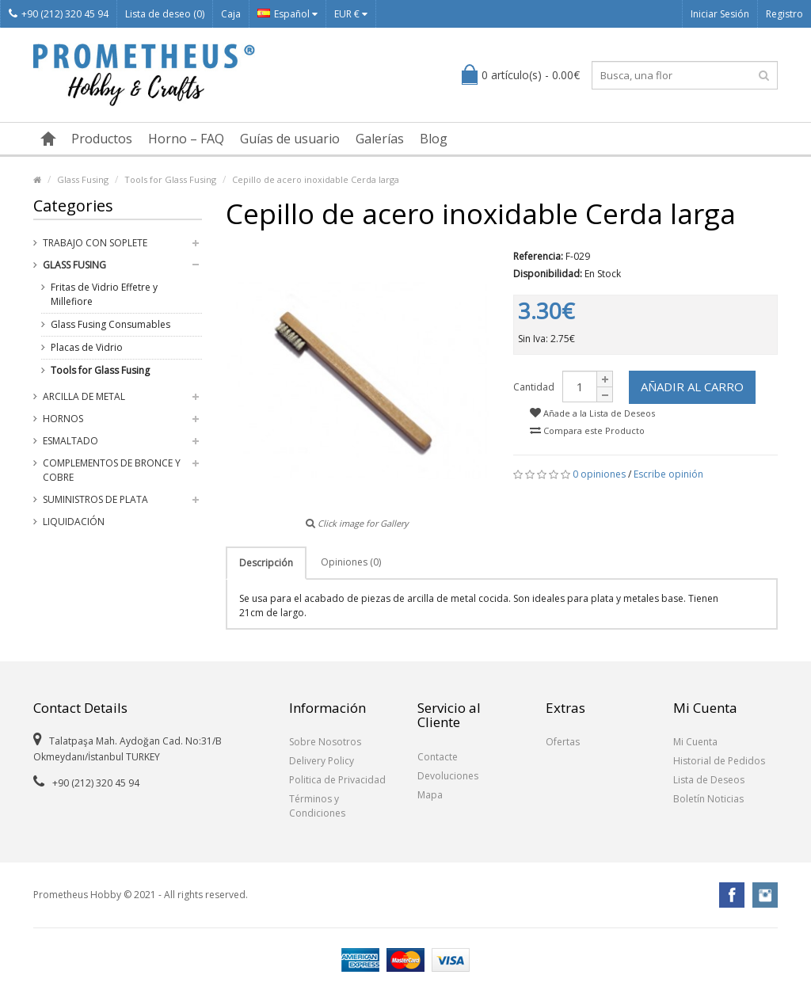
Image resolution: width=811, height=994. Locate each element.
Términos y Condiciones (317, 806)
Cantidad (533, 387)
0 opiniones (599, 474)
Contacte (437, 757)
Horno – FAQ (186, 138)
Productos (101, 138)
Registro (784, 14)
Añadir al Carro (692, 386)
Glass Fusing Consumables (110, 324)
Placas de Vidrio (87, 347)
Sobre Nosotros (325, 741)
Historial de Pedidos (719, 760)
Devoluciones (447, 776)
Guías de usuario (290, 138)
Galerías (380, 138)
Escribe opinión (668, 474)
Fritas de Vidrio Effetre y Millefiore (104, 294)
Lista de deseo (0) (164, 14)
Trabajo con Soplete (95, 242)
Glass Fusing (83, 179)
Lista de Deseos (708, 779)
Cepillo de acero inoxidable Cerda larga (315, 179)
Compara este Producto (587, 430)
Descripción (266, 562)
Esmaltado (70, 440)
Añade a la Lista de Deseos (592, 413)
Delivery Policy (321, 760)
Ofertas (563, 741)
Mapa (430, 795)
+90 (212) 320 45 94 (59, 14)
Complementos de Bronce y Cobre (112, 470)
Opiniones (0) (351, 562)
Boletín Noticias (708, 798)
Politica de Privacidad (337, 779)
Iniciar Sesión (720, 14)
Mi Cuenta (695, 741)
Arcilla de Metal (84, 396)
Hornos (63, 418)
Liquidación (74, 521)
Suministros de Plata (95, 499)
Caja (231, 14)
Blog (433, 138)
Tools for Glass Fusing (170, 179)
